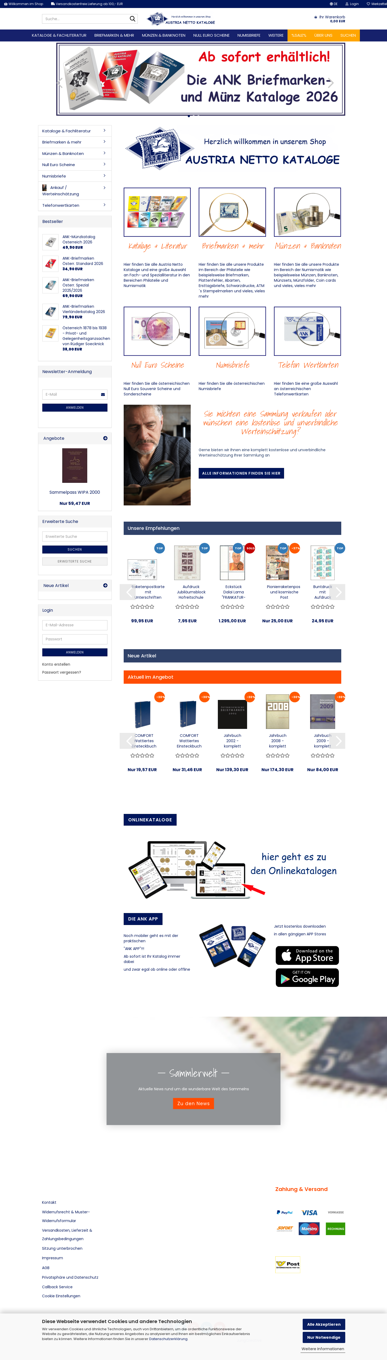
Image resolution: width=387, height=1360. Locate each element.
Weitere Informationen (323, 1348)
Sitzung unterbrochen (62, 1248)
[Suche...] (133, 19)
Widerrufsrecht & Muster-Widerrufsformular (66, 1216)
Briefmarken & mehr (114, 35)
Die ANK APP (143, 919)
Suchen (348, 35)
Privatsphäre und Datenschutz (70, 1277)
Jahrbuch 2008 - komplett (277, 741)
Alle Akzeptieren (324, 1324)
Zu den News (193, 1103)
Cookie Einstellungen (61, 1296)
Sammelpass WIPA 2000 (74, 492)
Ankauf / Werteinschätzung (60, 190)
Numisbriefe (249, 35)
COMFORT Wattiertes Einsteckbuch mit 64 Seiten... (189, 741)
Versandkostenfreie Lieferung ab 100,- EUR (87, 4)
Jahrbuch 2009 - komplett (322, 741)
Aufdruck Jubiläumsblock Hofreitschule (191, 592)
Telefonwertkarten (60, 205)
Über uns (323, 35)
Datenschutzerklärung (168, 1338)
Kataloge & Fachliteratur (59, 35)
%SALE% (299, 35)
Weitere (276, 35)
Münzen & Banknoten (163, 35)
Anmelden (75, 407)
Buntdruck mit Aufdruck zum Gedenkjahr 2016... (322, 592)
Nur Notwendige (323, 1337)
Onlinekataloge (150, 820)
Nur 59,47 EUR (75, 503)
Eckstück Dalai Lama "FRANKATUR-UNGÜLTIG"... (233, 592)
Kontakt (49, 1202)
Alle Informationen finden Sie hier (241, 473)
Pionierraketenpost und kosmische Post (284, 592)
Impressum (52, 1258)
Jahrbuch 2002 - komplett (232, 741)
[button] (334, 4)
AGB (45, 1267)
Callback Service (57, 1287)
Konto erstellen (56, 664)
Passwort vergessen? (61, 672)
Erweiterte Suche (75, 561)
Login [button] (352, 4)
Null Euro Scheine (211, 35)
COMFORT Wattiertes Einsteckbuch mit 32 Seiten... (144, 741)
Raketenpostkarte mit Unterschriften (148, 592)
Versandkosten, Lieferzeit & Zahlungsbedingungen (67, 1234)
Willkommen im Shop (23, 4)
